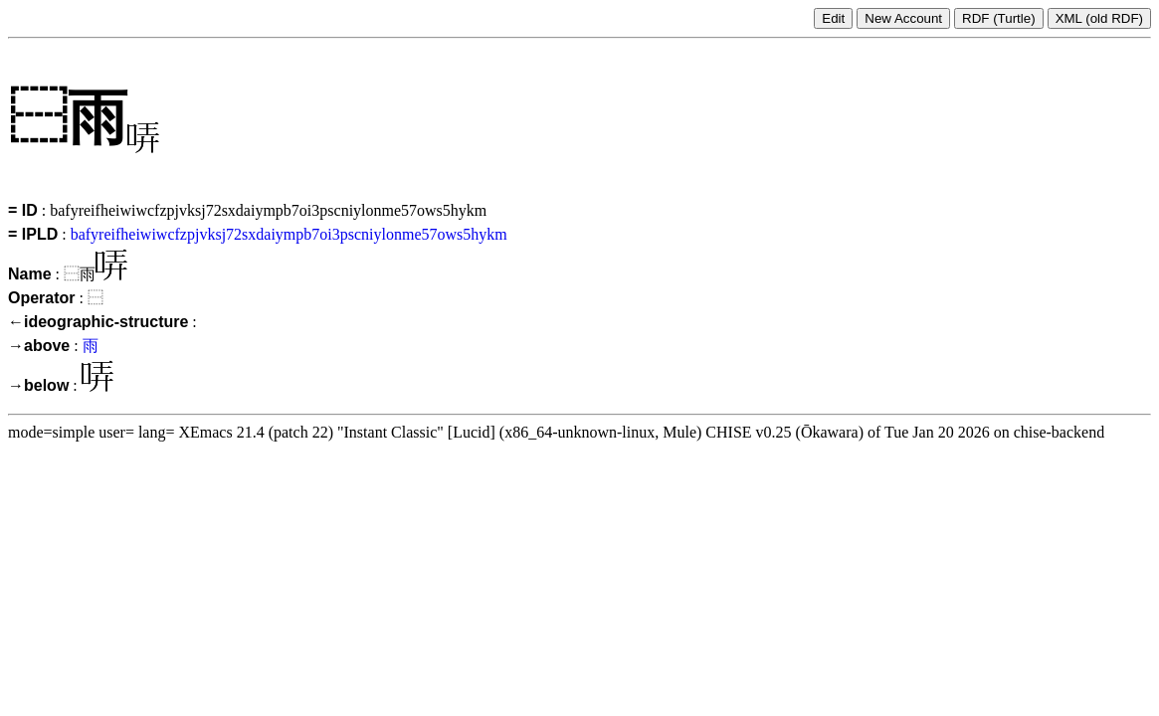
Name (30, 274)
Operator (42, 297)
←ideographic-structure (98, 321)
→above (39, 345)
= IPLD (33, 234)
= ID (23, 210)
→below (38, 385)
